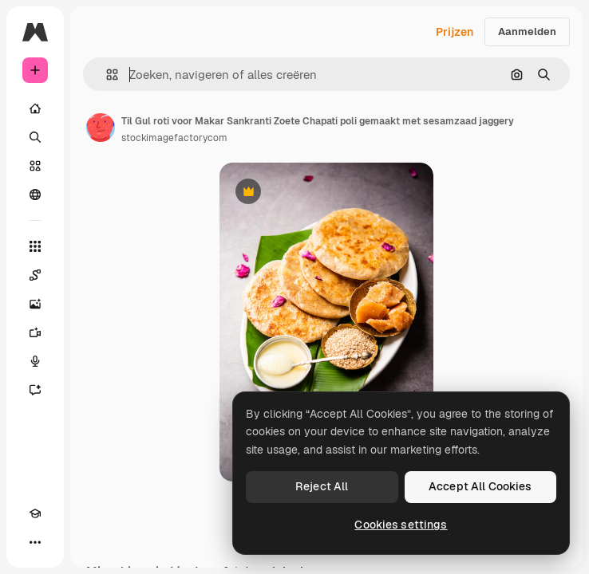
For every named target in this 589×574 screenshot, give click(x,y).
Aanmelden (527, 31)
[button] (106, 75)
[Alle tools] (35, 246)
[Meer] (35, 542)
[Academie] (35, 513)
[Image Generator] (35, 303)
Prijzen (454, 32)
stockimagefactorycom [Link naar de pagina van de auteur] (174, 138)
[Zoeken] (35, 137)
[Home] (35, 108)
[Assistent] (35, 390)
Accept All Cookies (480, 486)
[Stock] (35, 166)
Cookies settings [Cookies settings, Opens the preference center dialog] (400, 524)
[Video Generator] (35, 332)
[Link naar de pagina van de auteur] (100, 127)
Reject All (321, 486)
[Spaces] (35, 275)
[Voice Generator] (35, 361)
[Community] (35, 194)
